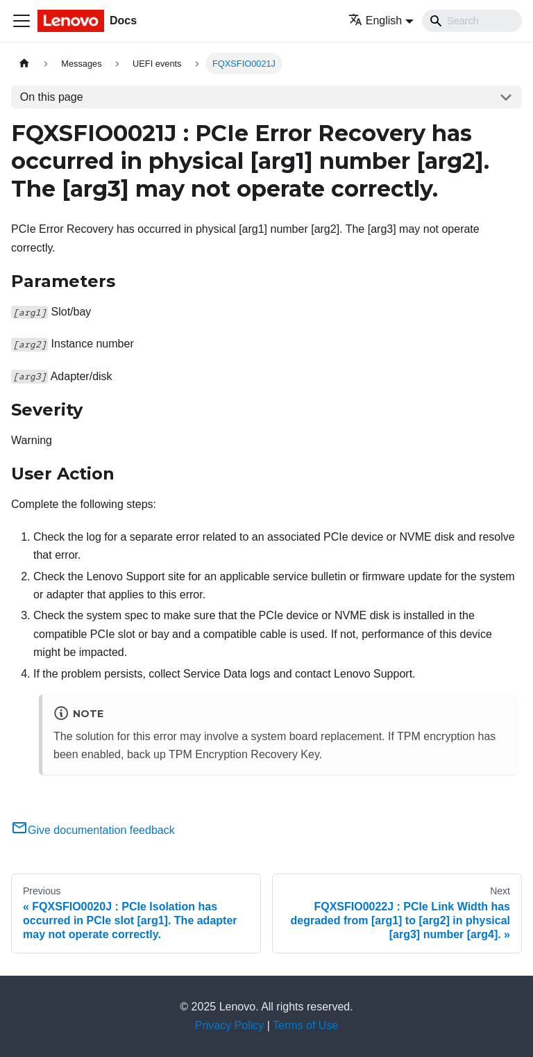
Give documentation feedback (93, 830)
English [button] (375, 20)
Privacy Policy (229, 1025)
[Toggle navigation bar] (21, 20)
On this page (51, 97)
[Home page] (24, 63)
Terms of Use (305, 1025)
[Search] (472, 21)
